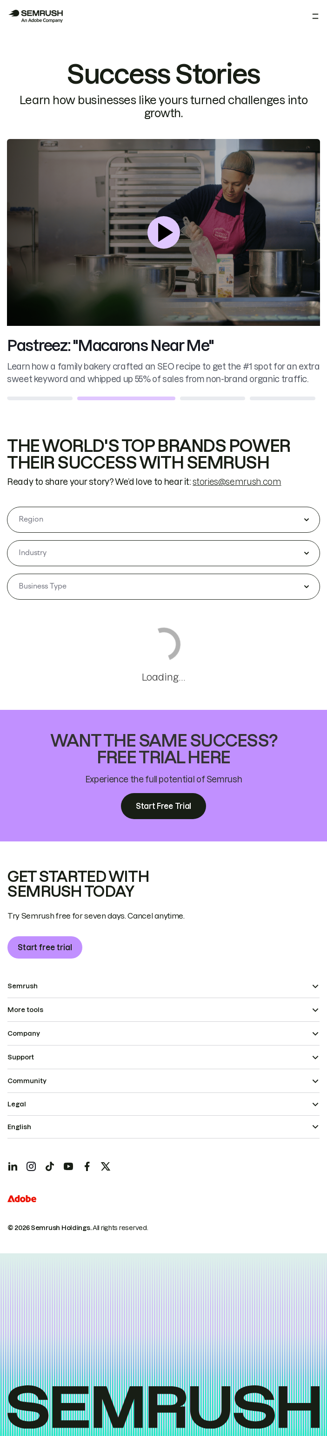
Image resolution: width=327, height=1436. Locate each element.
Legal (16, 1104)
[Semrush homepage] (35, 16)
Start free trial (45, 947)
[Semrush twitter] (105, 1166)
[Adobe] (21, 1198)
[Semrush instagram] (31, 1166)
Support (20, 1057)
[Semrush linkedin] (12, 1166)
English (19, 1127)
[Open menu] (315, 16)
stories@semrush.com (237, 481)
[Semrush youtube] (68, 1166)
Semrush (22, 986)
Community (27, 1081)
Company (23, 1033)
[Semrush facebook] (87, 1166)
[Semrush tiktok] (49, 1166)
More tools (25, 1009)
